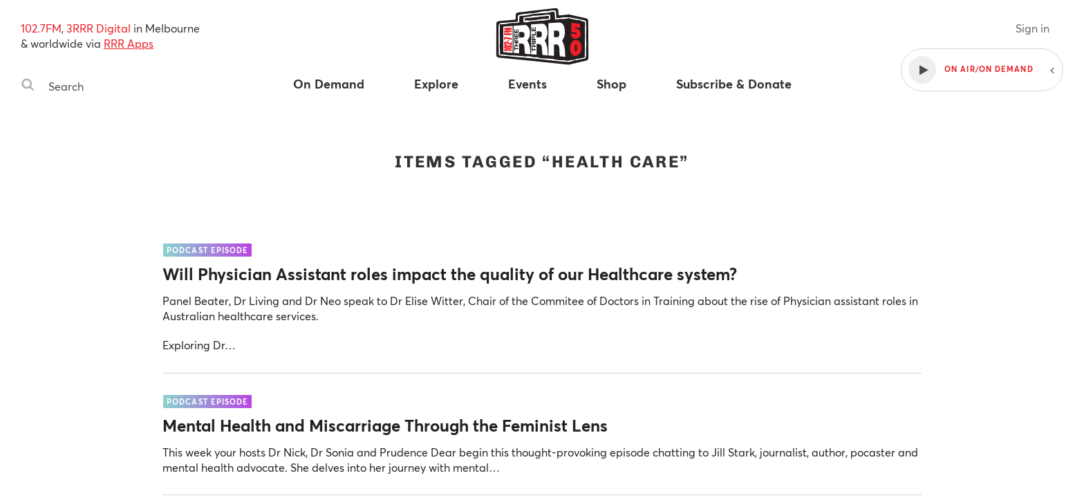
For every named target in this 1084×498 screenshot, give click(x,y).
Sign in (1032, 28)
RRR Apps (128, 43)
